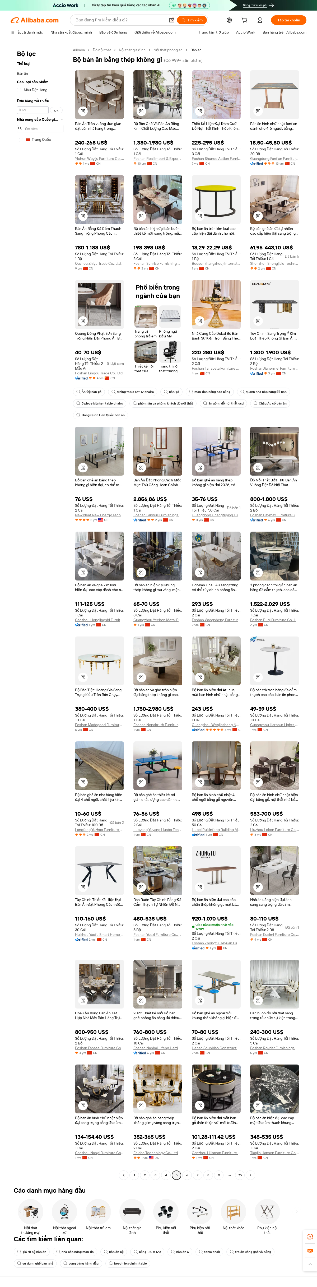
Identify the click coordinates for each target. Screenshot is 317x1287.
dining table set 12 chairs (132, 392)
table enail (209, 1252)
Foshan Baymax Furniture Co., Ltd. (274, 515)
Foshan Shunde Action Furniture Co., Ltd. (216, 158)
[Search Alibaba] (120, 20)
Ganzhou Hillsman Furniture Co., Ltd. (216, 1153)
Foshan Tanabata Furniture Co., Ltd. (216, 368)
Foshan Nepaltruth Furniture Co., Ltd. (157, 725)
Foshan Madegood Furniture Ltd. (99, 725)
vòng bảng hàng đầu (81, 1263)
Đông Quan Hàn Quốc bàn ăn (100, 415)
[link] (310, 1237)
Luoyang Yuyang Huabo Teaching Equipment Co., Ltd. (157, 830)
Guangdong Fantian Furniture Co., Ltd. (274, 158)
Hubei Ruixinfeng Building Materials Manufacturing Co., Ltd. (216, 830)
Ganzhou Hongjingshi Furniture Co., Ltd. (99, 620)
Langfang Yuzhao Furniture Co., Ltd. (99, 830)
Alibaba (79, 50)
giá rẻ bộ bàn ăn (31, 1252)
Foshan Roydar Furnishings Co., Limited (274, 1048)
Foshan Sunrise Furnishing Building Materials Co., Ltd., (157, 263)
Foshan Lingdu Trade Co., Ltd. (99, 373)
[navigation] (40, 613)
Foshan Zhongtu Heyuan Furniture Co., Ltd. (216, 943)
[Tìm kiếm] (192, 20)
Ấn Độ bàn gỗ (88, 392)
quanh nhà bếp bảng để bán (263, 392)
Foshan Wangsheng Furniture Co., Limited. (216, 620)
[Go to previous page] (123, 1175)
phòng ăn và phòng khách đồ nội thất (163, 403)
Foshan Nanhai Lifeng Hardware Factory (157, 1048)
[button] (172, 20)
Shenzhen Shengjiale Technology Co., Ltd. (274, 263)
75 (240, 1175)
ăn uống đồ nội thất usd (223, 403)
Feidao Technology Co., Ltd (155, 1153)
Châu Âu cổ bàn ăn (270, 403)
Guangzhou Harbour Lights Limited (274, 725)
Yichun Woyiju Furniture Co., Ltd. (99, 158)
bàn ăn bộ (114, 1252)
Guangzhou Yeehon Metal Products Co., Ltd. (157, 620)
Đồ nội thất (102, 50)
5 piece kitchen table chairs (99, 403)
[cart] (245, 21)
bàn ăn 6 (180, 1252)
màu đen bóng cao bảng (209, 392)
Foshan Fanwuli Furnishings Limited (157, 515)
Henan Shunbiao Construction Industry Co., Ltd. (216, 1048)
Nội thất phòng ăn (168, 50)
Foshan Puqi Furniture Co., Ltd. (274, 620)
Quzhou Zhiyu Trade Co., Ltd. (98, 263)
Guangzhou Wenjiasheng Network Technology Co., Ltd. (216, 725)
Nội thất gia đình (132, 50)
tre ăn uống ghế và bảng (250, 1252)
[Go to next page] (250, 1175)
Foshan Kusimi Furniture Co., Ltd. (274, 934)
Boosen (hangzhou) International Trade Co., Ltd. (216, 263)
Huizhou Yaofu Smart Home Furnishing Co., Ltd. (99, 934)
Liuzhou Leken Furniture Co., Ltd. (274, 830)
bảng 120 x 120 (147, 1252)
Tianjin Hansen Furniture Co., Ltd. (274, 1153)
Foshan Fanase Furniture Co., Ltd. (99, 1048)
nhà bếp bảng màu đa (75, 1252)
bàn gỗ (171, 392)
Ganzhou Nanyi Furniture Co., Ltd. (99, 1153)
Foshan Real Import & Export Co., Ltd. (157, 158)
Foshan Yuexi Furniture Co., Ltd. (157, 934)
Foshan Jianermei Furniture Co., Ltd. (274, 368)
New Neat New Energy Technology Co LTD (99, 515)
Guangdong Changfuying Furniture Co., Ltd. (216, 515)
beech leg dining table (128, 1263)
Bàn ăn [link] (196, 50)
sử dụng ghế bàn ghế (35, 1263)
